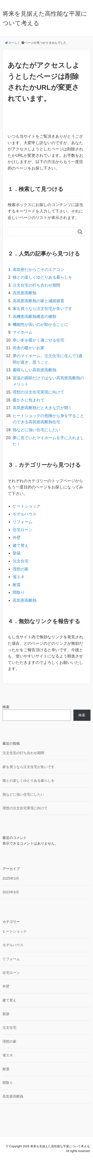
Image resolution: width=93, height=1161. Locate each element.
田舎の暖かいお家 (28, 348)
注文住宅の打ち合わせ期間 (36, 285)
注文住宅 (21, 561)
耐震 (17, 585)
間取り (19, 592)
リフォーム (22, 522)
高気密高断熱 (24, 293)
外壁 (17, 537)
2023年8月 (10, 892)
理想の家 (21, 569)
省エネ (19, 577)
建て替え (21, 545)
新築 (17, 553)
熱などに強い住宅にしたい (36, 430)
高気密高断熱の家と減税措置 (38, 301)
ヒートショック (26, 506)
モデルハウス (24, 514)
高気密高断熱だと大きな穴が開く (42, 408)
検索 (5, 707)
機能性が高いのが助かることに (40, 324)
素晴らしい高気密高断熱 (34, 370)
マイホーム (22, 332)
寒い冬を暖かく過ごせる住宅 (38, 340)
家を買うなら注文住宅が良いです (42, 308)
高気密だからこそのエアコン (38, 269)
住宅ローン (22, 530)
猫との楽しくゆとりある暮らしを (42, 277)
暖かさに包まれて (28, 400)
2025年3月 (10, 878)
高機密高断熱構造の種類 (34, 316)
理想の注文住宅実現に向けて (38, 392)
